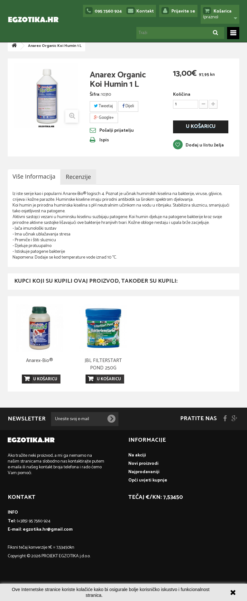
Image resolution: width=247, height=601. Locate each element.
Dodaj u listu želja (204, 145)
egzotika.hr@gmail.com (48, 529)
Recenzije (78, 177)
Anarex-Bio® (166, 361)
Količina (181, 95)
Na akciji (137, 455)
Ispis (104, 140)
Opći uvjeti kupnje (147, 480)
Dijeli (128, 106)
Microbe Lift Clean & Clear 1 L (103, 364)
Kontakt (145, 11)
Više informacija (34, 176)
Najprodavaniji (144, 472)
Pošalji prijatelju (116, 130)
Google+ (104, 117)
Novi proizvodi (143, 463)
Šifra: (95, 95)
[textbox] (123, 226)
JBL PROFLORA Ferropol (39, 364)
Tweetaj (103, 106)
